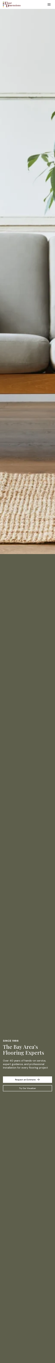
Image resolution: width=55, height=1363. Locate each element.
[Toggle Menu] (49, 4)
